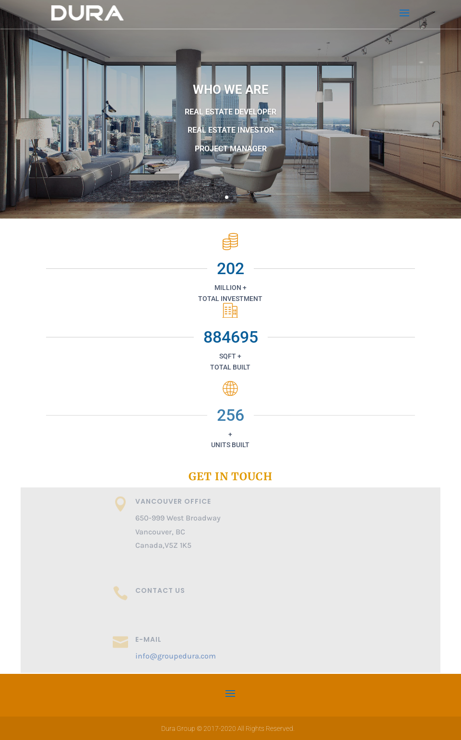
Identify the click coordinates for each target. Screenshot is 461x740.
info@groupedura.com (175, 655)
